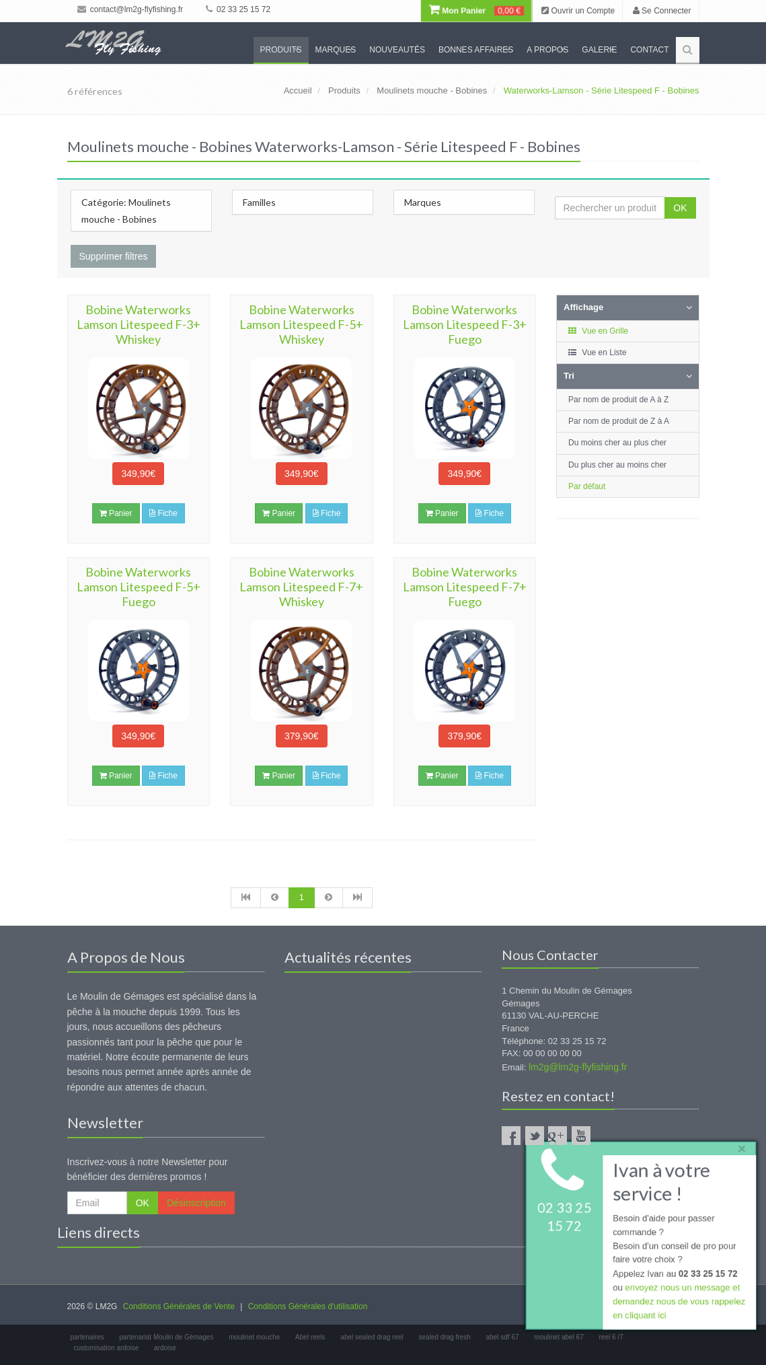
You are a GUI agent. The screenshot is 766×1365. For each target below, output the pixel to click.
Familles (259, 202)
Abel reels (310, 1337)
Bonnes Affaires (475, 49)
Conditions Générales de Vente (179, 1306)
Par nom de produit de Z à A (618, 421)
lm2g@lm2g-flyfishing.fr (578, 1067)
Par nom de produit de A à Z (618, 399)
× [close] (741, 1147)
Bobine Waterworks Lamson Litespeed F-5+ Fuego (138, 586)
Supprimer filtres (113, 256)
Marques (335, 49)
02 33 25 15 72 (238, 9)
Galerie (599, 49)
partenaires (87, 1337)
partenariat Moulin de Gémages (166, 1337)
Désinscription (196, 1202)
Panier (116, 513)
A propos (547, 49)
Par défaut (586, 486)
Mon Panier (476, 10)
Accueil (298, 90)
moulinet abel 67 (558, 1337)
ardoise (165, 1348)
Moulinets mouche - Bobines (432, 90)
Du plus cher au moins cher (617, 465)
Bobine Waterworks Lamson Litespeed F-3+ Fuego (465, 324)
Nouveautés (397, 49)
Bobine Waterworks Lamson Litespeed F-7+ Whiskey (301, 586)
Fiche (163, 513)
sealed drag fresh (445, 1337)
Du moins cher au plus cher (617, 442)
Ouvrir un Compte (578, 10)
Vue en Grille (597, 331)
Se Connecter (662, 10)
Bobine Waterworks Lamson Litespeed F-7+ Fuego (465, 586)
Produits (281, 49)
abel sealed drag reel (371, 1337)
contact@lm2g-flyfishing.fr (130, 9)
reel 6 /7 (611, 1337)
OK (680, 207)
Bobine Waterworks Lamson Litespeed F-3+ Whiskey (138, 324)
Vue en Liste (597, 352)
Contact (649, 49)
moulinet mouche (254, 1337)
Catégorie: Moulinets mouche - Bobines (126, 210)
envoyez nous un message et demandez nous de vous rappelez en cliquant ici (678, 1302)
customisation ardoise (106, 1348)
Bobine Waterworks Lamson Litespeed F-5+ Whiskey (301, 324)
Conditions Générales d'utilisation (308, 1306)
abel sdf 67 (502, 1337)
